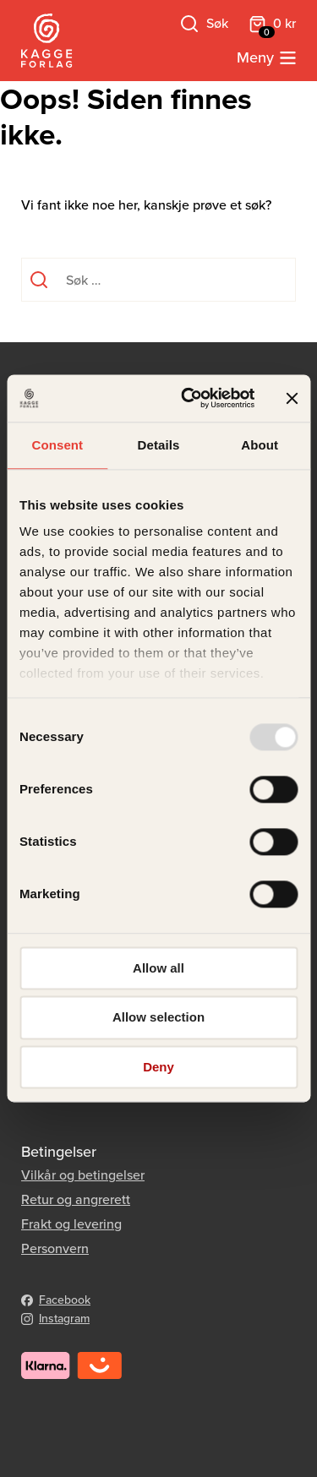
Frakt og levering (71, 1224)
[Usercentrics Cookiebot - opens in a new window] (188, 398)
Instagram (64, 1319)
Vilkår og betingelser (83, 1175)
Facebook (64, 1300)
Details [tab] (159, 445)
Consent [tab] (57, 445)
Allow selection (158, 1018)
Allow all (158, 968)
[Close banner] (292, 398)
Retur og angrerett (75, 1199)
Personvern (55, 1248)
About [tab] (259, 445)
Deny (158, 1067)
